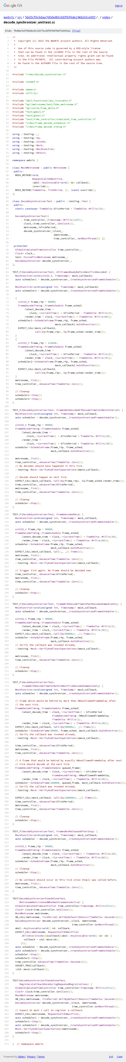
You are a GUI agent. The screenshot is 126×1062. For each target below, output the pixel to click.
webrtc (9, 17)
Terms (41, 1056)
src (19, 17)
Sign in (118, 5)
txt (111, 1056)
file (76, 30)
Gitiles (21, 1056)
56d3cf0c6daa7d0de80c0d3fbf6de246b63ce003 (60, 17)
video (106, 17)
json (119, 1056)
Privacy (31, 1056)
